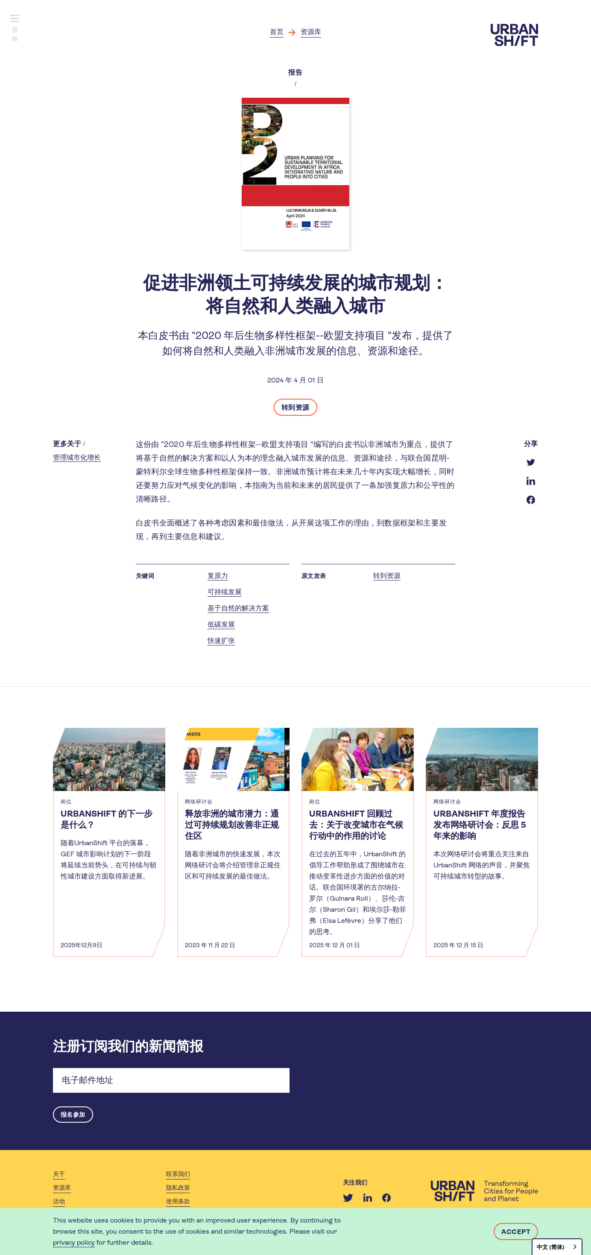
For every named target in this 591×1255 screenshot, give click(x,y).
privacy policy (74, 1242)
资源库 (311, 32)
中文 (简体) (551, 1247)
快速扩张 (221, 640)
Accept (515, 1232)
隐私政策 (178, 1188)
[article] (109, 842)
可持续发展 (225, 592)
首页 (277, 32)
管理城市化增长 (77, 457)
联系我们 (178, 1174)
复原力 (218, 576)
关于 (59, 1174)
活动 (59, 1202)
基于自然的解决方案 (238, 608)
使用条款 (178, 1202)
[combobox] (557, 1246)
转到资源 (295, 407)
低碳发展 (221, 624)
